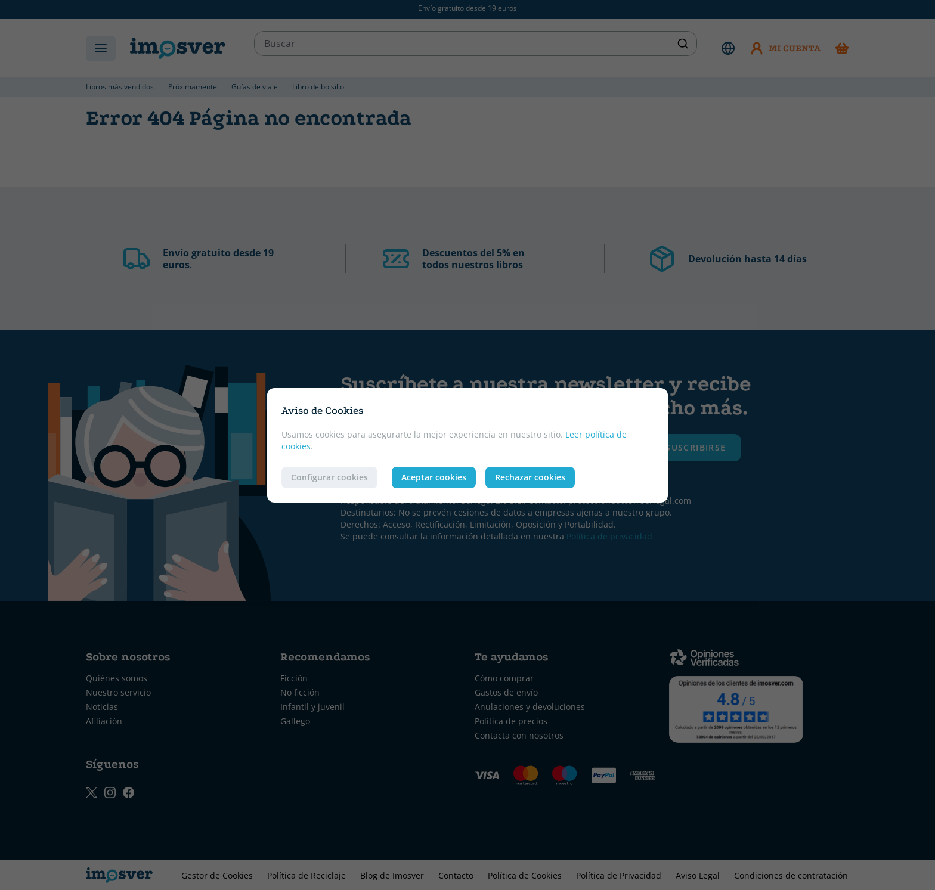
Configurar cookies (329, 477)
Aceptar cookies (433, 477)
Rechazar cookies (530, 477)
